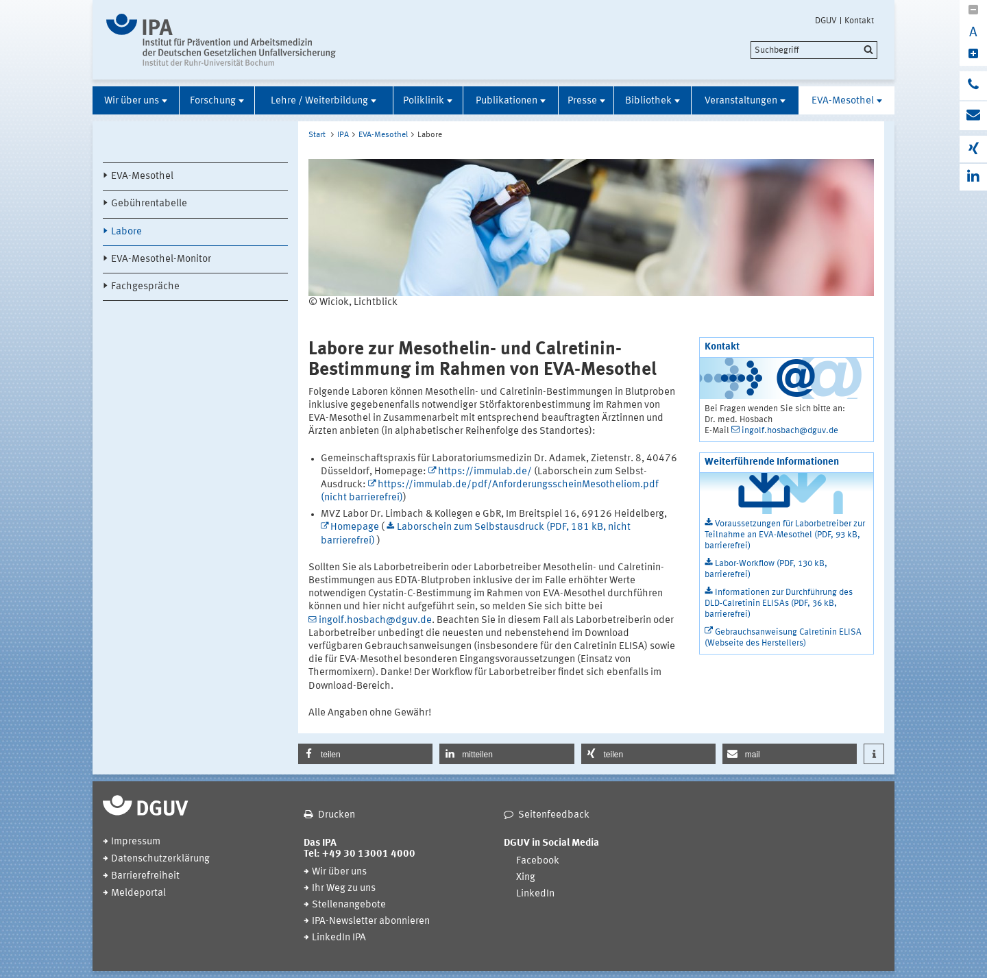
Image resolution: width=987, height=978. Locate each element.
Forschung (213, 101)
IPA (343, 135)
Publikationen (506, 101)
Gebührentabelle (149, 204)
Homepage (354, 527)
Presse (582, 101)
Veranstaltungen (741, 101)
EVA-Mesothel (843, 101)
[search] (814, 50)
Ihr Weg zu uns (344, 888)
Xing (525, 877)
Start (317, 135)
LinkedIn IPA (339, 938)
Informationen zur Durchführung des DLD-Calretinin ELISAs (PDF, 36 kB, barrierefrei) (779, 603)
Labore (126, 232)
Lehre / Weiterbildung (319, 101)
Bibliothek (648, 101)
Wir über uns (131, 101)
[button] (365, 754)
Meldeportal (138, 893)
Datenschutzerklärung (160, 859)
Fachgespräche (145, 287)
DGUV (826, 20)
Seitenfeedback (553, 815)
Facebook (537, 861)
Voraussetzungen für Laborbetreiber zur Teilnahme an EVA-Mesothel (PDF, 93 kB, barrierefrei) (785, 534)
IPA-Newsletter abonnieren (371, 921)
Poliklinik (423, 101)
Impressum (135, 842)
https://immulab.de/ (485, 472)
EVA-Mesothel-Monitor (161, 259)
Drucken (336, 815)
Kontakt (859, 20)
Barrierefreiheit (145, 876)
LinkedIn (535, 894)
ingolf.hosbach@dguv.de (375, 620)
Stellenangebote (349, 905)
